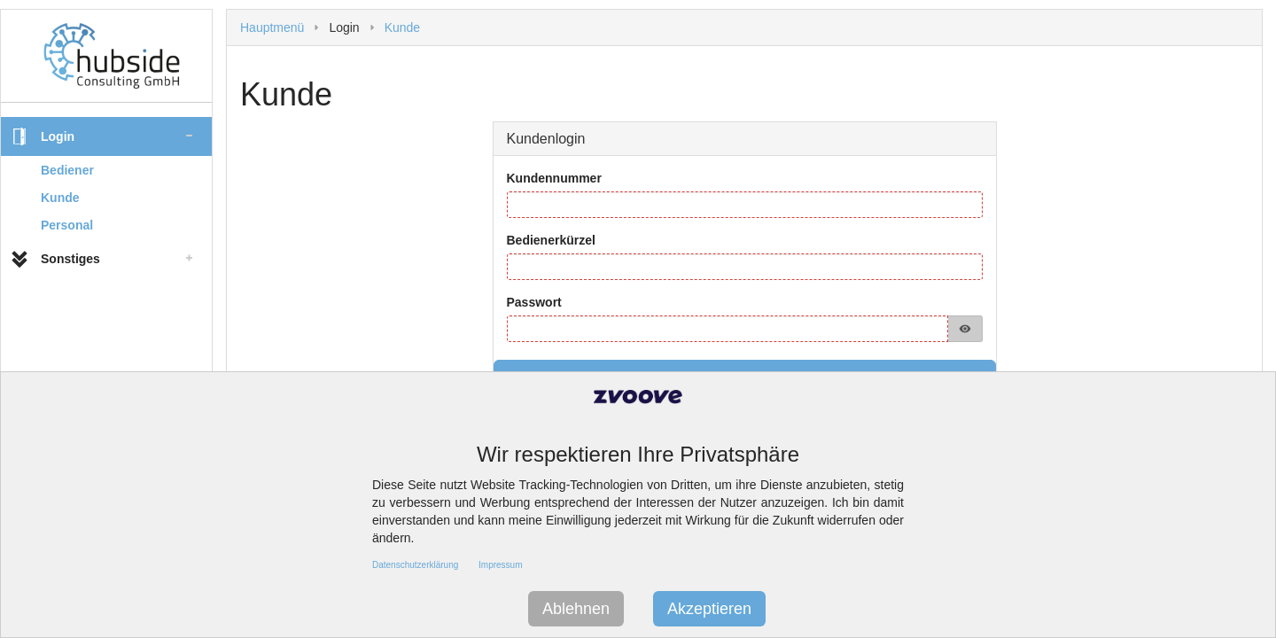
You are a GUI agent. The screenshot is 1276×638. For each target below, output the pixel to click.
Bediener (67, 170)
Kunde (60, 198)
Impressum (500, 565)
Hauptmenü (272, 27)
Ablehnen (576, 609)
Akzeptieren (709, 609)
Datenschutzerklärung (415, 565)
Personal (67, 225)
